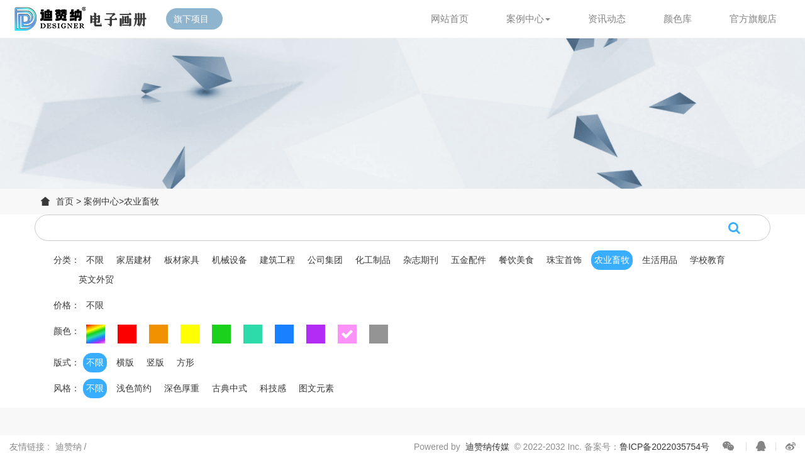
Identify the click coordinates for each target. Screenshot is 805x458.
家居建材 (134, 260)
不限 (95, 260)
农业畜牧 (141, 201)
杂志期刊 (420, 260)
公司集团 (325, 260)
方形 (185, 362)
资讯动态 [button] (607, 18)
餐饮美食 (516, 260)
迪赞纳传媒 (487, 447)
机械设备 (229, 260)
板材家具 (181, 260)
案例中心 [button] (528, 18)
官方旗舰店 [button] (753, 18)
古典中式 (229, 388)
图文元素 (316, 388)
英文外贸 (96, 279)
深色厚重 (181, 388)
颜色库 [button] (677, 18)
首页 (65, 201)
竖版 (155, 362)
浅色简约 (134, 388)
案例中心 (101, 201)
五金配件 (468, 260)
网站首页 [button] (450, 18)
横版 (125, 362)
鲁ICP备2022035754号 (664, 447)
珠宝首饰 (564, 260)
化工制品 (373, 260)
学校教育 (707, 260)
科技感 (273, 388)
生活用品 (659, 260)
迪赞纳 (69, 447)
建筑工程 (277, 260)
